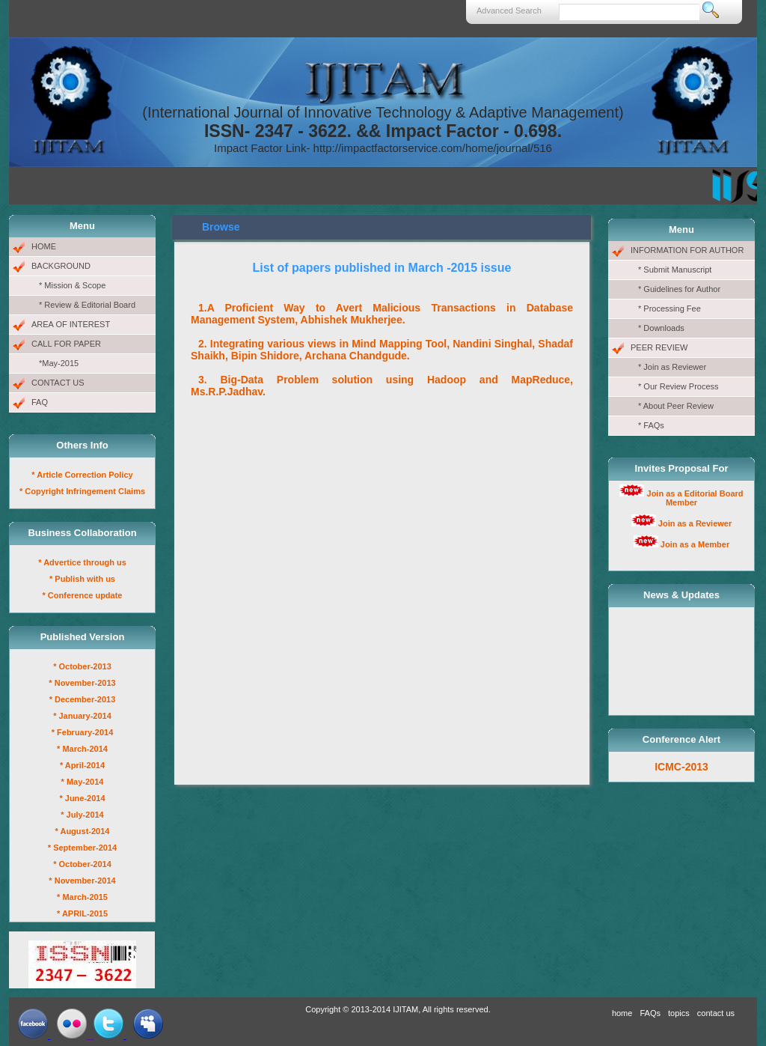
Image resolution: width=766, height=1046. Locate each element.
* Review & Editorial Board (87, 304)
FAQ (39, 402)
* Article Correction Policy (81, 474)
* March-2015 (82, 897)
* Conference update (83, 595)
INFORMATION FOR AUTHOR (687, 250)
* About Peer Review (676, 405)
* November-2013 (82, 682)
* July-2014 (82, 814)
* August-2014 (82, 831)
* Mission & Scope (72, 285)
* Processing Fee (669, 308)
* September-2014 (82, 847)
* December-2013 (82, 699)
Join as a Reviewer (695, 523)
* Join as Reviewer (672, 366)
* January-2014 (82, 715)
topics (679, 1013)
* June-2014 (82, 798)
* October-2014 (82, 864)
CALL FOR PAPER (66, 343)
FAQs (650, 1013)
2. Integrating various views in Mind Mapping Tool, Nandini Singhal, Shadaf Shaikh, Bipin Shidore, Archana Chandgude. (382, 350)
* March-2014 (82, 748)
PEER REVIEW (659, 347)
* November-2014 (82, 880)
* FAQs (651, 425)
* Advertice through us (82, 562)
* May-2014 (82, 781)
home (622, 1013)
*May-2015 (59, 363)
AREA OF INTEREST (70, 324)
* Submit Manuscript (674, 269)
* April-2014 (82, 765)
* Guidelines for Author (679, 289)
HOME (43, 246)
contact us (716, 1013)
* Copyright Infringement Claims (82, 491)
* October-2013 (82, 666)
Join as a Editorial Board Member (695, 498)
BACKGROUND (61, 265)
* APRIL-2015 (82, 913)
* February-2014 (83, 732)
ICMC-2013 (681, 767)
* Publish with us (82, 578)
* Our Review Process (678, 386)
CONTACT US (58, 382)
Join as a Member (695, 544)
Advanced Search (509, 10)
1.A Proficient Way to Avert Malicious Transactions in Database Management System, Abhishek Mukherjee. (382, 314)
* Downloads (661, 327)
